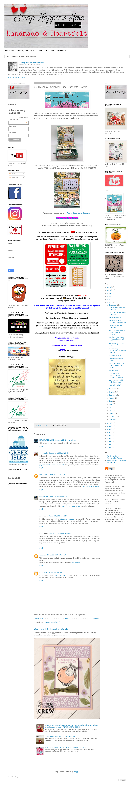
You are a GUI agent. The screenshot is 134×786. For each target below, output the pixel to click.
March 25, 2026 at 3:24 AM (56, 555)
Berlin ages (43, 496)
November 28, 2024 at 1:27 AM (60, 533)
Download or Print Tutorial (67, 218)
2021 (109, 302)
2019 (109, 426)
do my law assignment (91, 486)
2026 (109, 287)
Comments (14, 178)
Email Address (17, 120)
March (111, 413)
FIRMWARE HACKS (46, 440)
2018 (109, 429)
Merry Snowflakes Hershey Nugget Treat (117, 321)
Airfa (41, 572)
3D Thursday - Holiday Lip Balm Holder (116, 381)
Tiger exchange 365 (62, 575)
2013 (109, 444)
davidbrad (43, 475)
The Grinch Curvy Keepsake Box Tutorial (114, 457)
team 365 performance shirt (71, 506)
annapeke (43, 555)
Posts (12, 174)
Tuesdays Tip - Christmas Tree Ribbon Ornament (116, 375)
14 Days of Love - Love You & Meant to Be (60, 736)
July (110, 401)
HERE (73, 232)
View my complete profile (16, 77)
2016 (109, 435)
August (111, 398)
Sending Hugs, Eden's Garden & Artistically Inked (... (117, 339)
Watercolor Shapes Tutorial (115, 326)
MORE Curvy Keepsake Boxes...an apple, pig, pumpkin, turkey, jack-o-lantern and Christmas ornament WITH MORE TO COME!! (72, 726)
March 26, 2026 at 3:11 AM (53, 572)
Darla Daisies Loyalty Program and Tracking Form (21, 56)
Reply (41, 446)
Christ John (43, 453)
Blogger (76, 772)
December (113, 305)
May (110, 407)
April (111, 410)
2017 (109, 432)
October (112, 392)
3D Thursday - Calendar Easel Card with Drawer (117, 332)
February (112, 416)
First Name (12, 126)
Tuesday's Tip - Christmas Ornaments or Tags (117, 351)
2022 (109, 299)
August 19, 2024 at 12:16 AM (58, 496)
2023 (109, 296)
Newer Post (39, 618)
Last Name (12, 132)
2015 (109, 438)
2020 (109, 423)
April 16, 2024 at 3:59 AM (56, 475)
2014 (109, 441)
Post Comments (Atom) (52, 622)
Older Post (95, 618)
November (113, 389)
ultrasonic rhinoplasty (67, 519)
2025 (109, 290)
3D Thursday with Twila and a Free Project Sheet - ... (117, 365)
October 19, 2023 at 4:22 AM (59, 453)
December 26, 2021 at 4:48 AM (65, 440)
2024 (109, 293)
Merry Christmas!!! (115, 317)
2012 (109, 447)
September (113, 395)
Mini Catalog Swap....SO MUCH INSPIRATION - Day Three (65, 747)
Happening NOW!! (115, 385)
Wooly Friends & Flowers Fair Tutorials (51, 629)
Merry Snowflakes (115, 355)
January (112, 419)
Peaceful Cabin (114, 370)
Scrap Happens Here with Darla (32, 63)
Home (67, 618)
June (111, 404)
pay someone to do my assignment (51, 465)
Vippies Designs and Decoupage (79, 213)
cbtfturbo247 (76, 562)
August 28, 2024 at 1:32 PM (58, 516)
